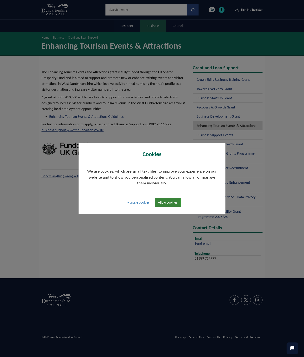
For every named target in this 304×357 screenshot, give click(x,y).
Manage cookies (138, 202)
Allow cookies (167, 202)
